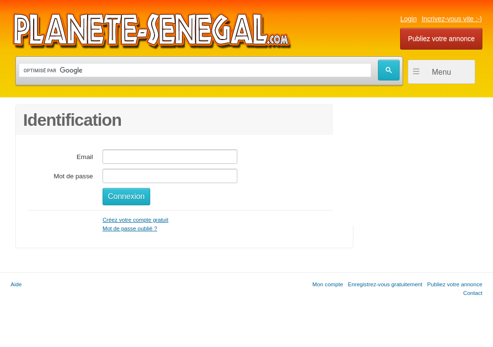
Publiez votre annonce (441, 38)
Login (408, 19)
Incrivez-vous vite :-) (452, 19)
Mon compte (327, 284)
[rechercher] (194, 70)
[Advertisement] (405, 165)
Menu (441, 72)
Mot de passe (73, 176)
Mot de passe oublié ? (130, 228)
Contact (472, 293)
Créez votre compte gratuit (136, 219)
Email (85, 156)
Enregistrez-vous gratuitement (385, 284)
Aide (16, 284)
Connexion (126, 196)
